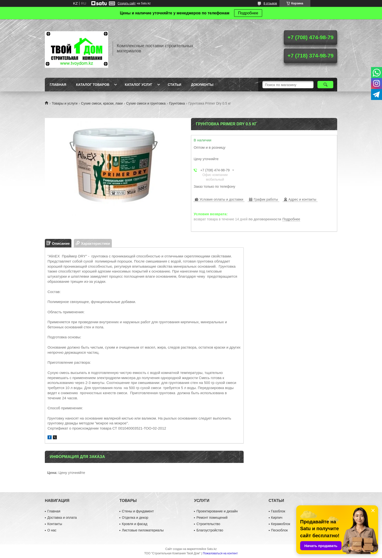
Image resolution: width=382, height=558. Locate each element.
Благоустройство (209, 530)
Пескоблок (279, 530)
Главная (58, 85)
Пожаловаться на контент (220, 553)
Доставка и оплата (62, 517)
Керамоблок (280, 524)
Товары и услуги (64, 103)
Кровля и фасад (134, 524)
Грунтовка (177, 103)
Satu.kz (212, 549)
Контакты (54, 524)
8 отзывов (270, 3)
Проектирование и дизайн (217, 511)
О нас (51, 530)
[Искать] (325, 84)
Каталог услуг (138, 85)
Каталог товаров (92, 85)
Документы (202, 85)
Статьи (174, 85)
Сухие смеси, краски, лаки (102, 103)
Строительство (208, 524)
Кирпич (276, 517)
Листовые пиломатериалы (143, 530)
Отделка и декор (135, 517)
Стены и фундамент (138, 511)
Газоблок (278, 511)
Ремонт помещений (211, 517)
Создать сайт (127, 3)
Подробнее (248, 13)
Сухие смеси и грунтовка (146, 103)
